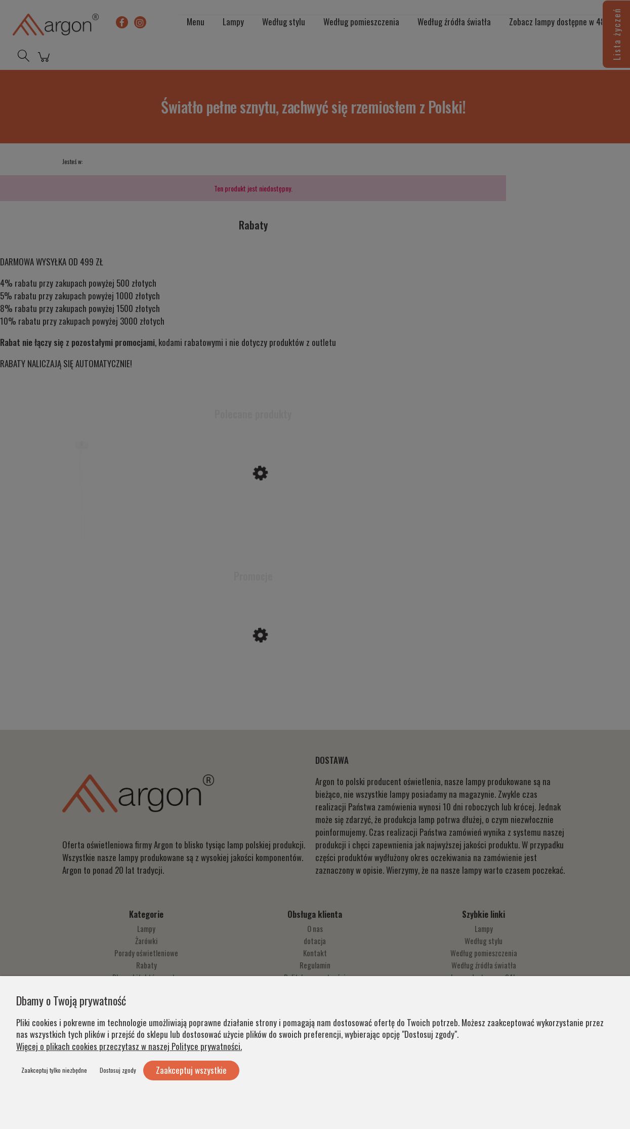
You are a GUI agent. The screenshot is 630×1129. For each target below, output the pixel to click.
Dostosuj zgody (118, 1070)
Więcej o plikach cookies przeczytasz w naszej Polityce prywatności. (129, 1046)
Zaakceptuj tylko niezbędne (54, 1070)
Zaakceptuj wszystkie (191, 1070)
